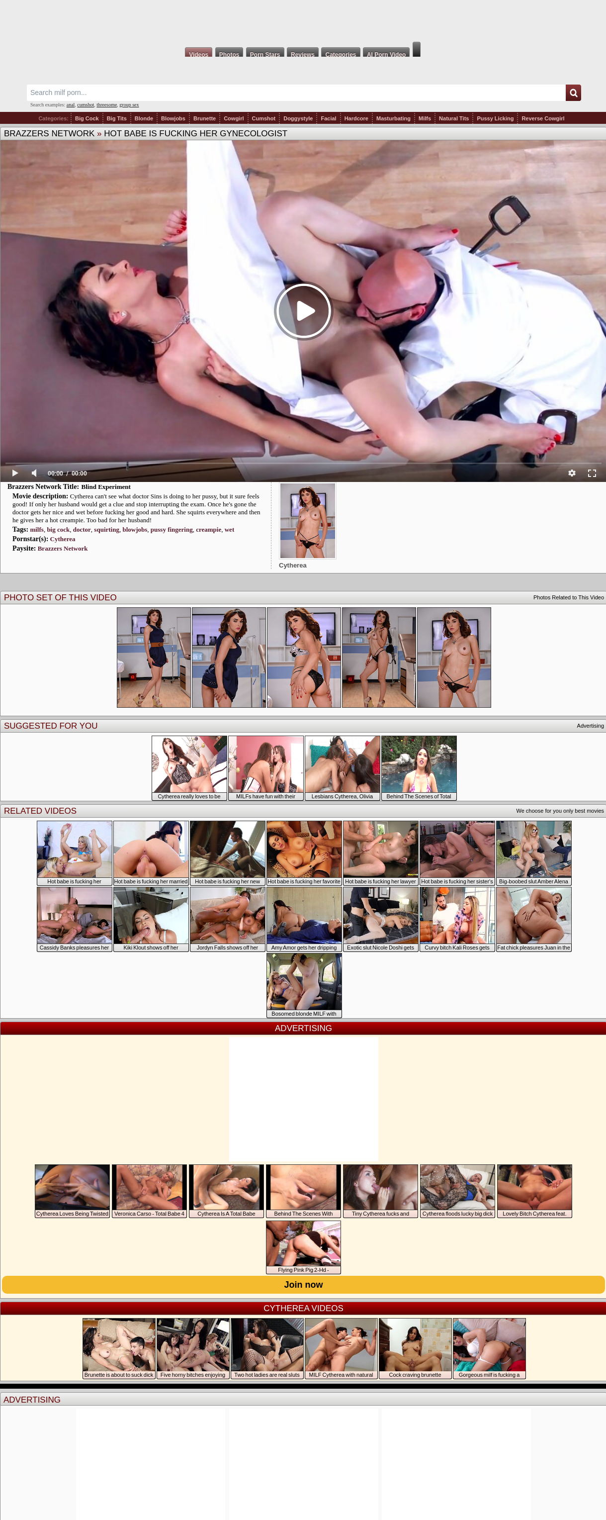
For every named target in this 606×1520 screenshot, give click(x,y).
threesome (106, 104)
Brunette (204, 118)
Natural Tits (454, 118)
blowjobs (134, 529)
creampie (208, 529)
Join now (303, 1285)
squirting (106, 529)
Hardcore (356, 118)
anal (71, 104)
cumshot (85, 104)
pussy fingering (172, 529)
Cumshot (264, 118)
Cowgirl (234, 118)
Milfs (425, 118)
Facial (328, 118)
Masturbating (393, 118)
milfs (36, 529)
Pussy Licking (495, 118)
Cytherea (63, 539)
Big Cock (87, 118)
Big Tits (117, 118)
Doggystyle (298, 118)
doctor (82, 529)
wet (230, 529)
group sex (129, 104)
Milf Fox (303, 21)
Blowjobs (173, 118)
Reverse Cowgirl (542, 118)
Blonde (144, 118)
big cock (58, 529)
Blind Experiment (106, 486)
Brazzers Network (49, 133)
